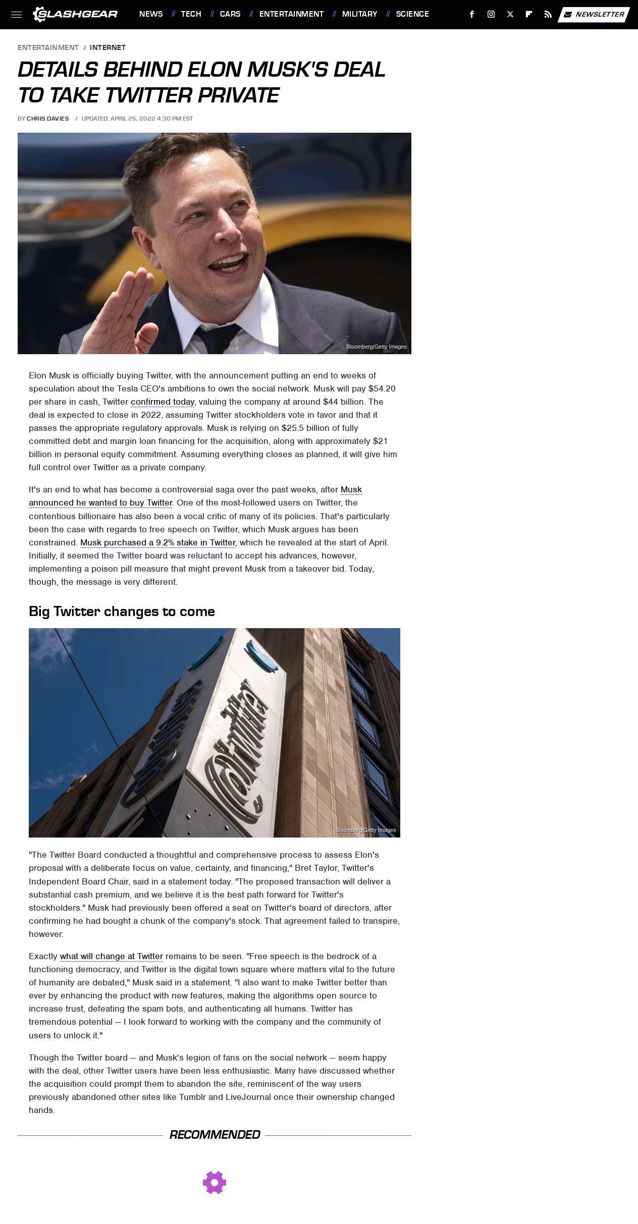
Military (360, 14)
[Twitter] (510, 14)
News (151, 14)
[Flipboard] (529, 14)
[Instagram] (491, 14)
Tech (191, 14)
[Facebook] (472, 14)
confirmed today (162, 401)
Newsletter (593, 14)
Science (413, 14)
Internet (108, 48)
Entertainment (291, 14)
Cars (230, 14)
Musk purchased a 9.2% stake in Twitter (157, 542)
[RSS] (548, 14)
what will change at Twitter (111, 956)
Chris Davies (48, 118)
